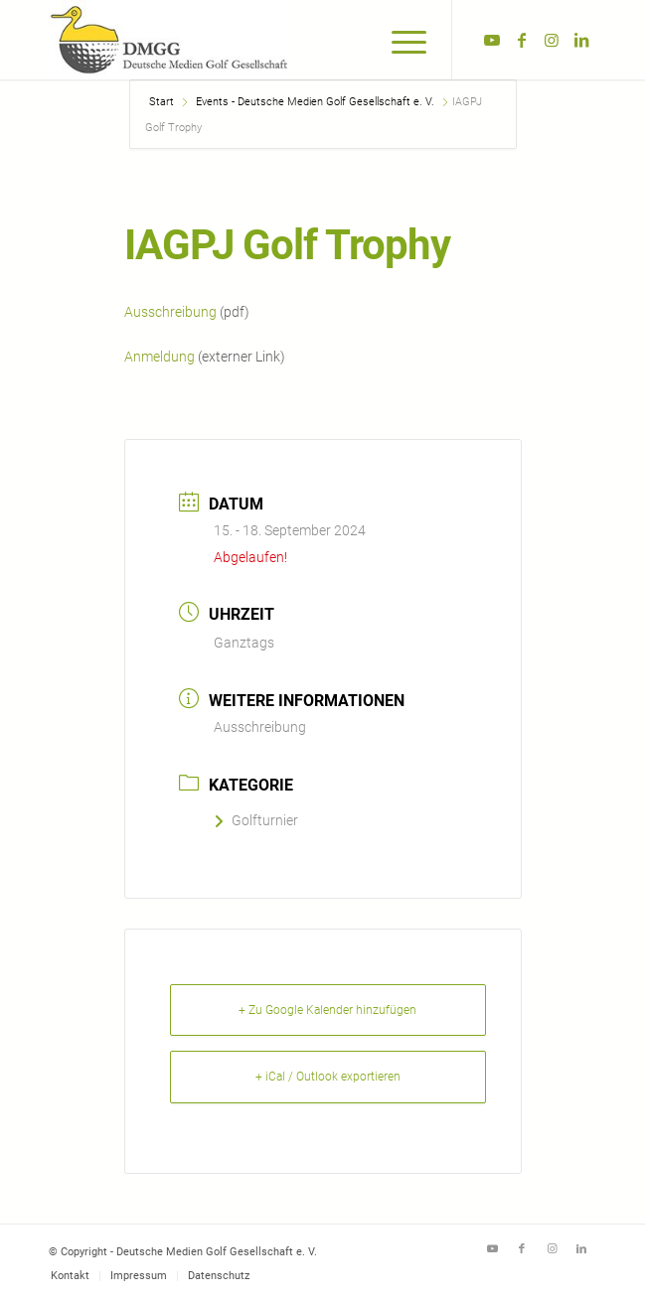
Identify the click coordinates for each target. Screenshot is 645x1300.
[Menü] (399, 39)
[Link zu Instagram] (551, 40)
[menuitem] (399, 39)
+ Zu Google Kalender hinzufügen (327, 1010)
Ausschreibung (170, 312)
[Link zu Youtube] (492, 40)
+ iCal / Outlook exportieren (328, 1076)
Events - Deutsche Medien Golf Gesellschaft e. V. (315, 101)
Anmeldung (159, 356)
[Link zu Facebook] (522, 40)
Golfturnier (256, 820)
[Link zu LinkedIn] (581, 40)
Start (163, 101)
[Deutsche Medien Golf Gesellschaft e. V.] (268, 39)
